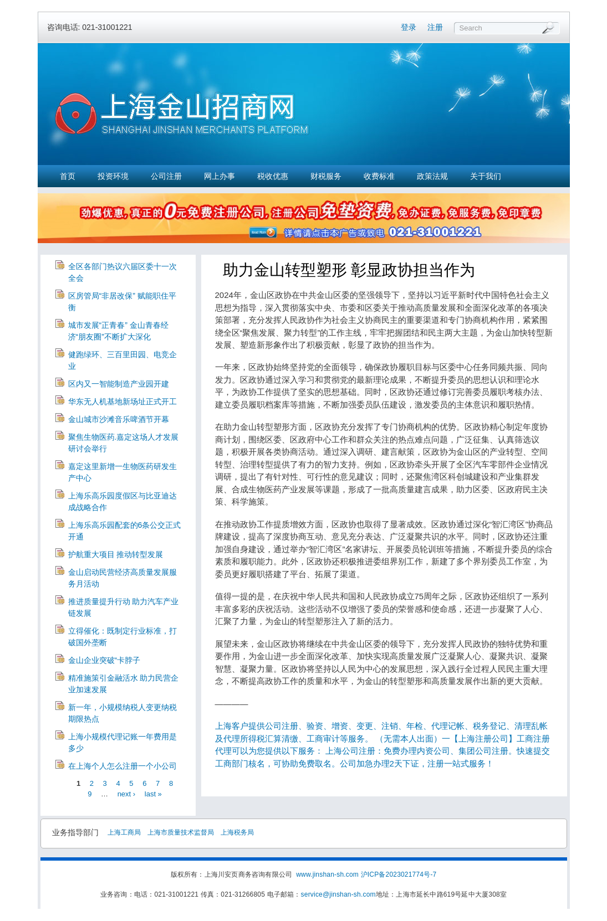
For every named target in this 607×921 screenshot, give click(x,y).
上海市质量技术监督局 (180, 832)
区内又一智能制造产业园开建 (118, 383)
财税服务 (325, 176)
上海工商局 (124, 832)
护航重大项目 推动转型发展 (116, 554)
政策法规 (432, 176)
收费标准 (379, 176)
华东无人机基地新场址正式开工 (122, 401)
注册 (435, 27)
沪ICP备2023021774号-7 (399, 874)
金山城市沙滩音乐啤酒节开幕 (118, 419)
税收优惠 (272, 176)
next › (127, 794)
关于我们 (485, 176)
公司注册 (166, 176)
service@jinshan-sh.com (338, 894)
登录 (408, 27)
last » (153, 794)
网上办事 (219, 176)
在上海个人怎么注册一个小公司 (122, 766)
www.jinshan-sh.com (328, 874)
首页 (67, 176)
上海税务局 (237, 832)
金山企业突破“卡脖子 (104, 660)
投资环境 (113, 176)
